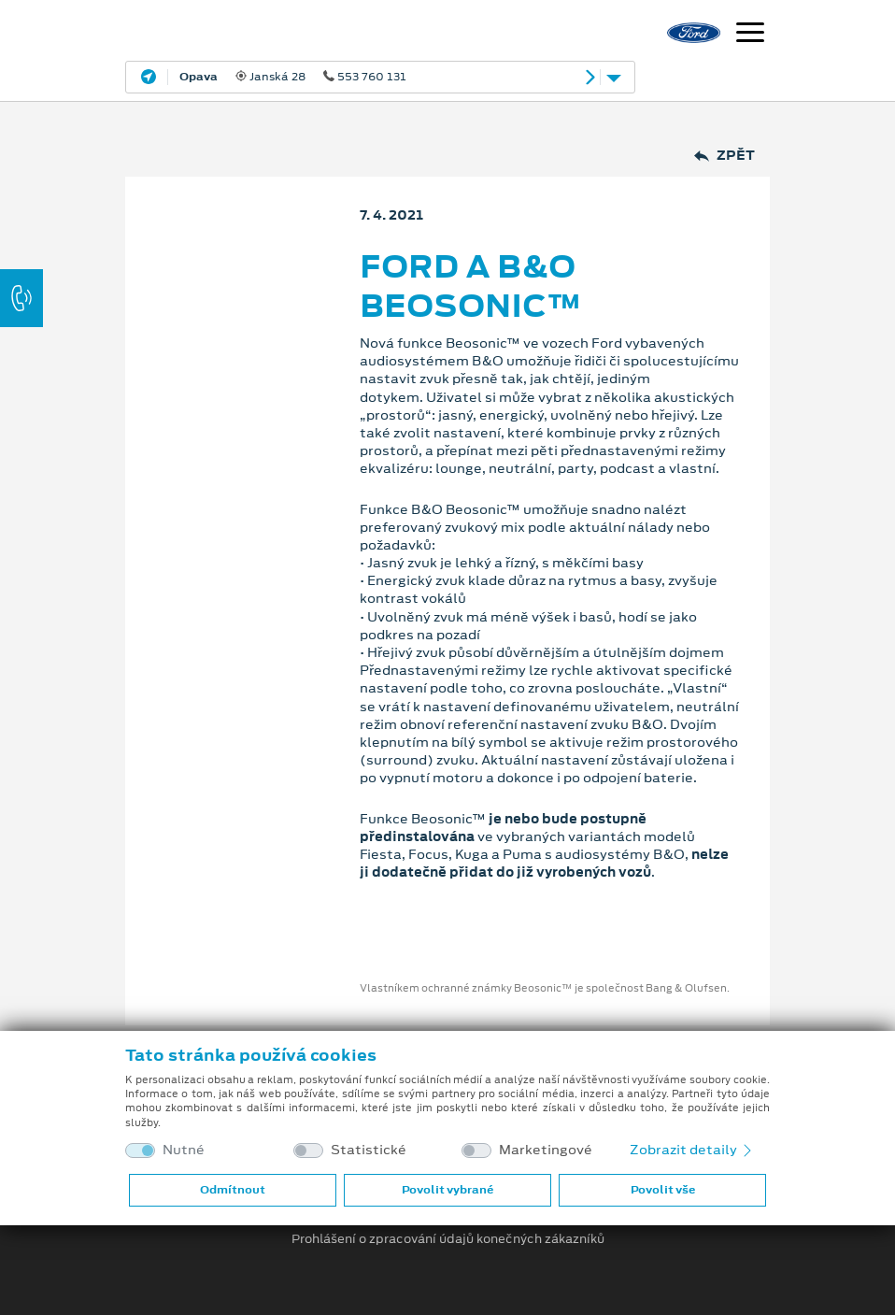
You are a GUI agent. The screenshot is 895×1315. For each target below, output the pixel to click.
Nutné (184, 1150)
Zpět (724, 155)
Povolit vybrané (447, 1189)
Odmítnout (232, 1189)
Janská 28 (292, 76)
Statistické (368, 1150)
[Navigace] (750, 34)
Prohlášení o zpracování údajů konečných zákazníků (447, 1239)
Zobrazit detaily (692, 1149)
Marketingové (545, 1150)
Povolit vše (663, 1189)
